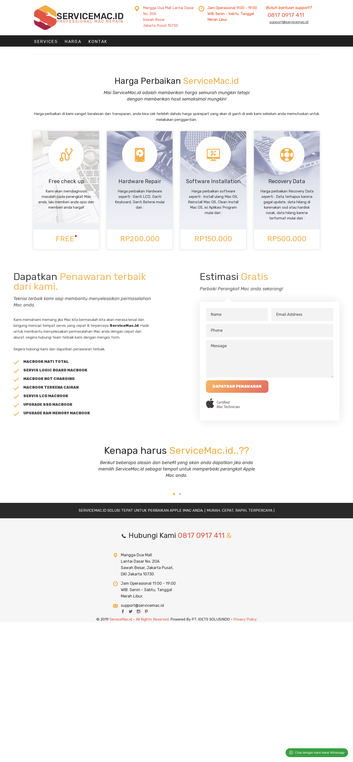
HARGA (70, 42)
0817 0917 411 (286, 15)
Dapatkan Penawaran (281, 388)
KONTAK (93, 42)
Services (44, 42)
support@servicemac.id (288, 22)
